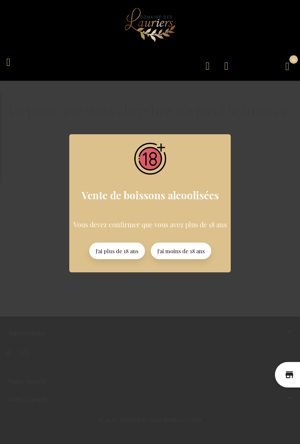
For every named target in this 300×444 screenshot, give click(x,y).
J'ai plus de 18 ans (117, 251)
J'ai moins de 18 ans (181, 251)
